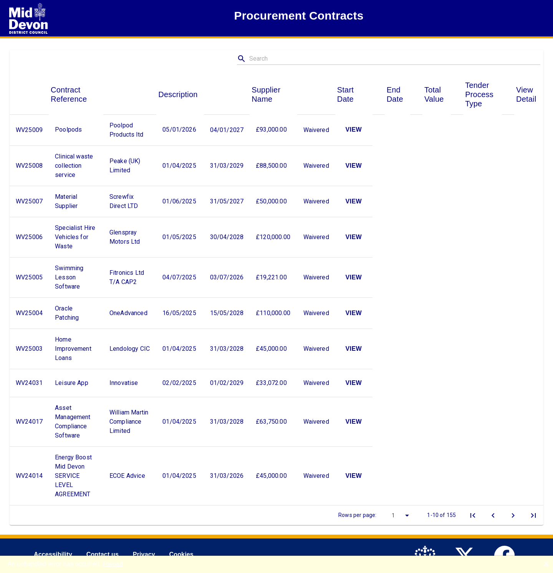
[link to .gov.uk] (427, 555)
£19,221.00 (271, 277)
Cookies (181, 554)
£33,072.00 (271, 382)
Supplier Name (266, 94)
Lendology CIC (129, 348)
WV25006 (29, 237)
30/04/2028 (227, 237)
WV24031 (29, 382)
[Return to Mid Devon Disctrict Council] (28, 18)
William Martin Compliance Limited (128, 421)
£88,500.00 (271, 165)
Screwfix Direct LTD (123, 201)
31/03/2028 (227, 348)
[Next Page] (513, 515)
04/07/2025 (179, 277)
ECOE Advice (127, 475)
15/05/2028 (227, 313)
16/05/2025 (179, 313)
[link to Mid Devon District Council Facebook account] (506, 555)
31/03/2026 (227, 475)
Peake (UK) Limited (125, 165)
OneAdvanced (128, 313)
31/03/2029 (227, 165)
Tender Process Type (479, 94)
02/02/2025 (179, 382)
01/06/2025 (179, 201)
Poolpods (68, 129)
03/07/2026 (227, 277)
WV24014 (29, 475)
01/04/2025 (179, 165)
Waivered (316, 130)
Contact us (102, 554)
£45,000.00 (271, 348)
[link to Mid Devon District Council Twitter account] (467, 555)
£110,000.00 (273, 313)
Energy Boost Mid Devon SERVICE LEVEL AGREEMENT (73, 476)
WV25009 (29, 130)
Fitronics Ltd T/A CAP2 (126, 277)
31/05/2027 (227, 201)
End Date (395, 94)
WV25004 (29, 313)
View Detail (526, 94)
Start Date (345, 94)
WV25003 (29, 348)
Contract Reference (69, 94)
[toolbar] (276, 515)
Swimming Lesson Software (69, 277)
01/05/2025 (179, 237)
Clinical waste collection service (74, 165)
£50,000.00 (271, 201)
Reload (113, 564)
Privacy (144, 554)
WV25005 (29, 277)
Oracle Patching (67, 313)
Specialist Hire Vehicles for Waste (75, 237)
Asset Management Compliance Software (73, 421)
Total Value (434, 94)
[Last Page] (533, 515)
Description (177, 94)
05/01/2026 (179, 129)
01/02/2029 (227, 382)
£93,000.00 (271, 129)
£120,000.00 (273, 237)
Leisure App (71, 382)
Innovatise (123, 382)
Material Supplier (66, 201)
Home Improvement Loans (73, 349)
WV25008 (29, 165)
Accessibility (53, 554)
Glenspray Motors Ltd (124, 237)
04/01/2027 (227, 130)
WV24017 (29, 421)
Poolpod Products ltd (126, 130)
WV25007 (29, 201)
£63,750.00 (271, 421)
